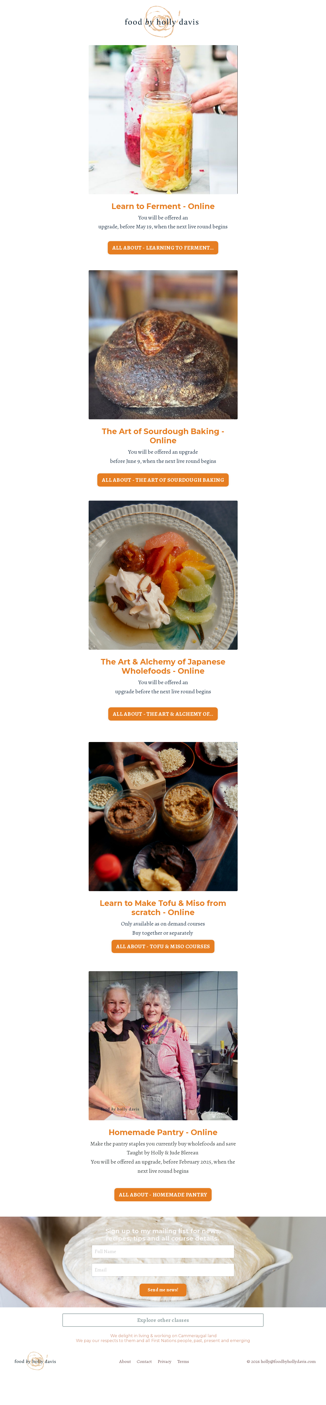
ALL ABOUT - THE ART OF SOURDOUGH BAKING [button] (163, 485)
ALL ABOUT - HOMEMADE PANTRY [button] (163, 1217)
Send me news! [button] (163, 1316)
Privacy (164, 1388)
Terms (183, 1388)
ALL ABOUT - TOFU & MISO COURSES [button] (163, 955)
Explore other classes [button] (163, 1347)
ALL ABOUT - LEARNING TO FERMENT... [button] (163, 249)
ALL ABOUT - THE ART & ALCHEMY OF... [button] (163, 721)
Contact (144, 1388)
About (124, 1388)
